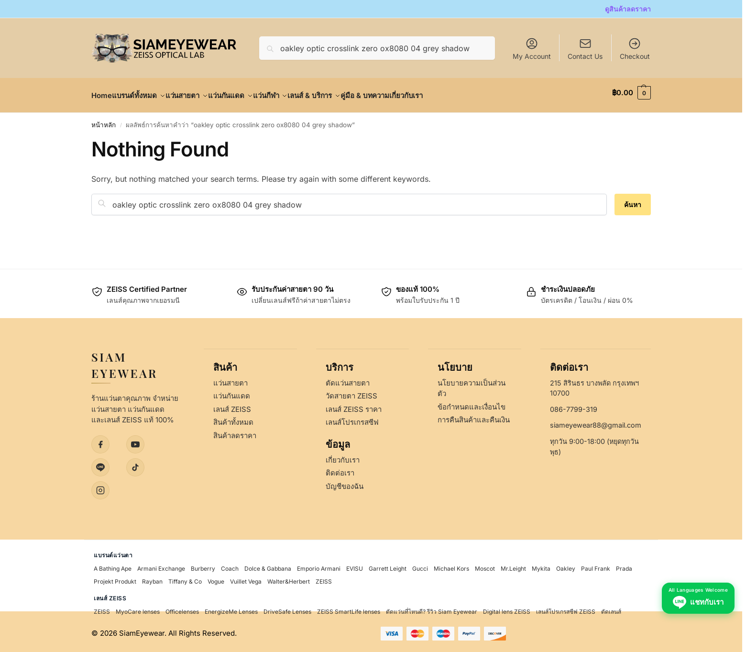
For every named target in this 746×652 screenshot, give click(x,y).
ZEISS (324, 578)
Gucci (420, 565)
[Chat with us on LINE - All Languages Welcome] (696, 624)
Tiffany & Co (185, 578)
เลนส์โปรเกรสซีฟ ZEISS (565, 608)
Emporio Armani (318, 565)
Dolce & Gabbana (267, 565)
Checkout (635, 48)
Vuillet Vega (246, 578)
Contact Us (585, 56)
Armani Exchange (161, 565)
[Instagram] (100, 486)
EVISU (354, 565)
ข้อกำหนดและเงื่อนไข (471, 403)
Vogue (216, 578)
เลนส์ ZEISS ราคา (354, 405)
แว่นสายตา (230, 379)
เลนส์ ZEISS (232, 405)
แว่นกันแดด (231, 392)
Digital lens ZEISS (506, 608)
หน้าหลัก (103, 119)
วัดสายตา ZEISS (351, 392)
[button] (631, 92)
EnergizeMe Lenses (231, 608)
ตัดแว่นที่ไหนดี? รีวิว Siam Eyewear (431, 608)
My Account (532, 48)
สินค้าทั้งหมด (233, 418)
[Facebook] (100, 440)
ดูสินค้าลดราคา (628, 9)
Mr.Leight (513, 565)
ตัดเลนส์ (611, 608)
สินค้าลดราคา (234, 431)
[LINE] (100, 463)
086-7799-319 (573, 405)
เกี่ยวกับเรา (343, 456)
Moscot (485, 565)
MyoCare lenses (138, 608)
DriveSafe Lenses (287, 608)
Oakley (565, 565)
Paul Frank (595, 565)
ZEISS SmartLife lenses (348, 608)
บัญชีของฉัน (344, 482)
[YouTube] (135, 440)
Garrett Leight (387, 565)
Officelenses (182, 608)
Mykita (541, 565)
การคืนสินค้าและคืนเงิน (474, 416)
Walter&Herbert (288, 578)
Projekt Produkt (115, 578)
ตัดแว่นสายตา (348, 379)
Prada (624, 565)
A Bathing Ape (113, 565)
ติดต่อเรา (340, 469)
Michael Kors (451, 565)
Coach (230, 565)
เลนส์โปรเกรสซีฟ (352, 418)
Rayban (152, 578)
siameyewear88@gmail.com (595, 422)
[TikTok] (135, 463)
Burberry (203, 565)
